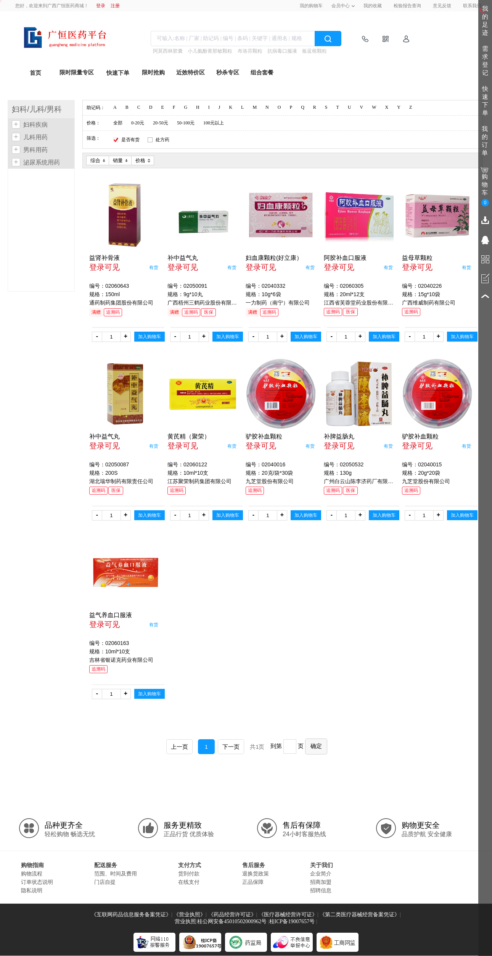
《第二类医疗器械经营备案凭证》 (360, 914)
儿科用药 (35, 137)
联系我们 (472, 5)
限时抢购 (153, 72)
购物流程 (31, 874)
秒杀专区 (227, 72)
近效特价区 (190, 72)
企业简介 (320, 874)
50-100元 (186, 123)
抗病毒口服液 (282, 51)
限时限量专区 (76, 72)
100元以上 (213, 123)
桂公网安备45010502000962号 (232, 921)
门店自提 (105, 882)
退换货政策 (255, 874)
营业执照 (185, 921)
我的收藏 (372, 5)
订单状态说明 (37, 882)
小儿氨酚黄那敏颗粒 (210, 51)
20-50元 (160, 123)
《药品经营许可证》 (232, 914)
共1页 (257, 746)
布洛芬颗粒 (250, 51)
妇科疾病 (35, 124)
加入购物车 (149, 336)
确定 (316, 746)
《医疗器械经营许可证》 (288, 914)
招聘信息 (320, 890)
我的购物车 (311, 5)
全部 (117, 123)
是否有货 (130, 139)
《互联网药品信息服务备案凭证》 (131, 914)
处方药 (162, 139)
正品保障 (253, 882)
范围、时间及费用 (115, 874)
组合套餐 (262, 72)
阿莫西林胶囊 (168, 51)
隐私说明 (31, 890)
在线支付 (188, 882)
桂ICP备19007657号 (292, 921)
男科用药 (35, 150)
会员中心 (340, 5)
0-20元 (137, 123)
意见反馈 (442, 5)
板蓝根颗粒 (314, 51)
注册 (115, 5)
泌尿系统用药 (41, 162)
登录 (100, 5)
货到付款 (188, 874)
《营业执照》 (190, 914)
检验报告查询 (407, 5)
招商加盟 (320, 882)
